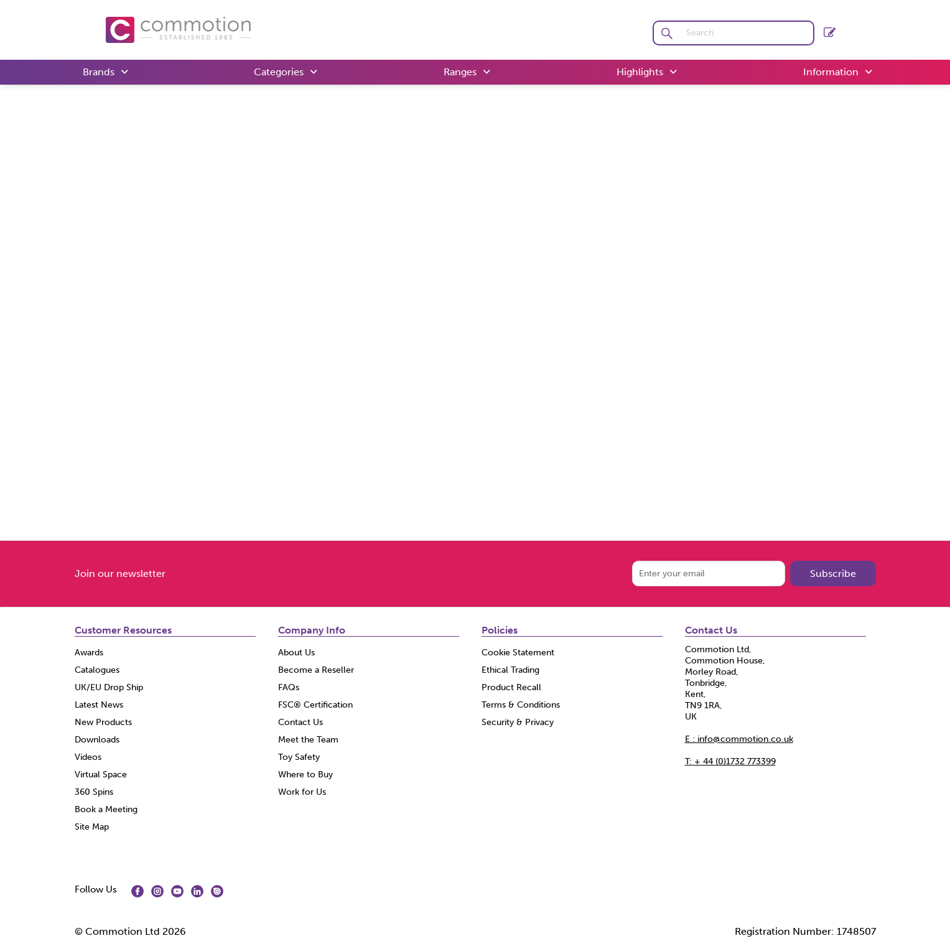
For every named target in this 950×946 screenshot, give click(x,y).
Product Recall (511, 687)
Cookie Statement (518, 652)
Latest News (99, 705)
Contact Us (300, 722)
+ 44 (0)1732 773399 (730, 761)
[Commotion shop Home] (178, 29)
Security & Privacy (518, 722)
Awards (89, 652)
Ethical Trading (510, 670)
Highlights (640, 72)
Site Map (92, 827)
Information (831, 72)
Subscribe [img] (833, 573)
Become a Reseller (316, 670)
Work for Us (302, 792)
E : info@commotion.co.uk (739, 739)
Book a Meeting (106, 809)
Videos (88, 757)
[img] (137, 891)
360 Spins (94, 792)
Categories (279, 72)
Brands (98, 72)
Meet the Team (308, 739)
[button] (667, 33)
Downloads (97, 739)
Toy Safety (299, 757)
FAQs (288, 687)
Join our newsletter (120, 573)
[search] (746, 33)
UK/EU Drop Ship (109, 687)
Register (830, 32)
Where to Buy (305, 774)
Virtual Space (101, 774)
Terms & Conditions (521, 705)
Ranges (460, 72)
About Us (296, 652)
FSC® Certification (315, 705)
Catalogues (97, 670)
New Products (103, 722)
